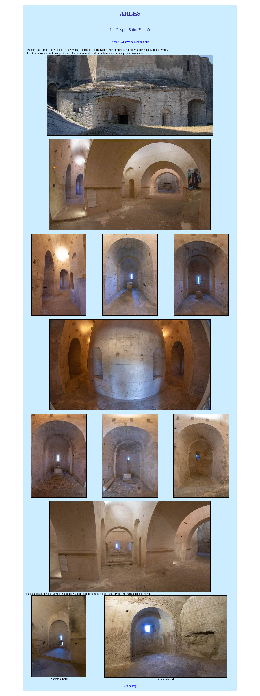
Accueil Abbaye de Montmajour (130, 41)
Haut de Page (130, 685)
